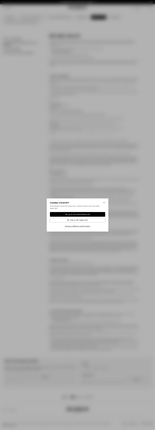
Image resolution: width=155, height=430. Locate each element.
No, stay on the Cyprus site (77, 220)
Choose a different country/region (77, 226)
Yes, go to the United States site (77, 214)
